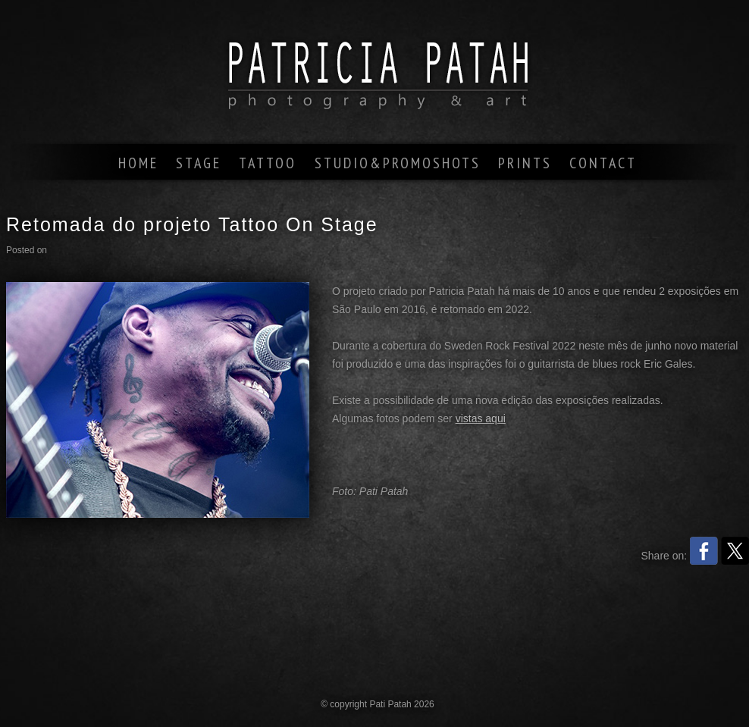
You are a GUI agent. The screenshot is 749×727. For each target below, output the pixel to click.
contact (603, 163)
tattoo (267, 163)
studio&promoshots (398, 163)
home (138, 163)
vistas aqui (481, 418)
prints (525, 163)
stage (198, 163)
